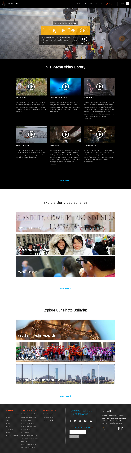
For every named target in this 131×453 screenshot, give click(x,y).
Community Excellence (12, 414)
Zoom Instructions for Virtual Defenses (29, 440)
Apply (7, 420)
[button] (124, 4)
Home (79, 4)
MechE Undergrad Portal (28, 417)
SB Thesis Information (27, 423)
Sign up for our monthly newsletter (81, 428)
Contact (8, 417)
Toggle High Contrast (12, 436)
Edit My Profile (48, 420)
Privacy (8, 426)
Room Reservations (49, 414)
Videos (98, 4)
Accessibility (9, 429)
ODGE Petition (25, 433)
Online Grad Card (26, 429)
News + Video (89, 4)
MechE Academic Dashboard (29, 414)
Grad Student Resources (28, 426)
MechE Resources (48, 417)
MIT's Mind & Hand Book (28, 447)
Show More (65, 181)
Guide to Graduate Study (28, 444)
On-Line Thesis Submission (29, 436)
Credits (8, 433)
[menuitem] (79, 4)
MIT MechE (11, 4)
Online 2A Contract (26, 420)
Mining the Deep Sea (109, 4)
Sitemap (8, 423)
